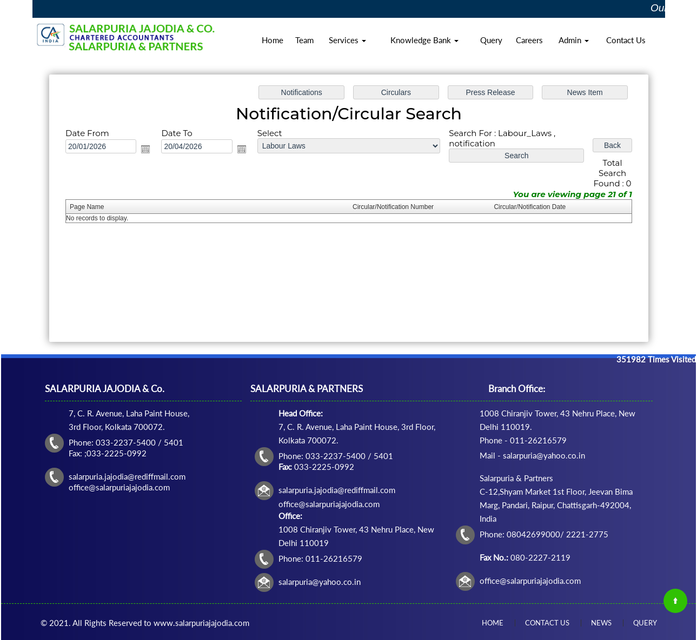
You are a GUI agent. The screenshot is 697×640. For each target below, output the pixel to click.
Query (491, 40)
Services (347, 40)
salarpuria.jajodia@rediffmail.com (336, 490)
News (601, 622)
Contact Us (626, 40)
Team (304, 40)
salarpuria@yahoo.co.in (319, 582)
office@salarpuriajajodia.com (530, 580)
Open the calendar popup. (146, 149)
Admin (574, 40)
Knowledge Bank (424, 40)
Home (272, 40)
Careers (529, 40)
